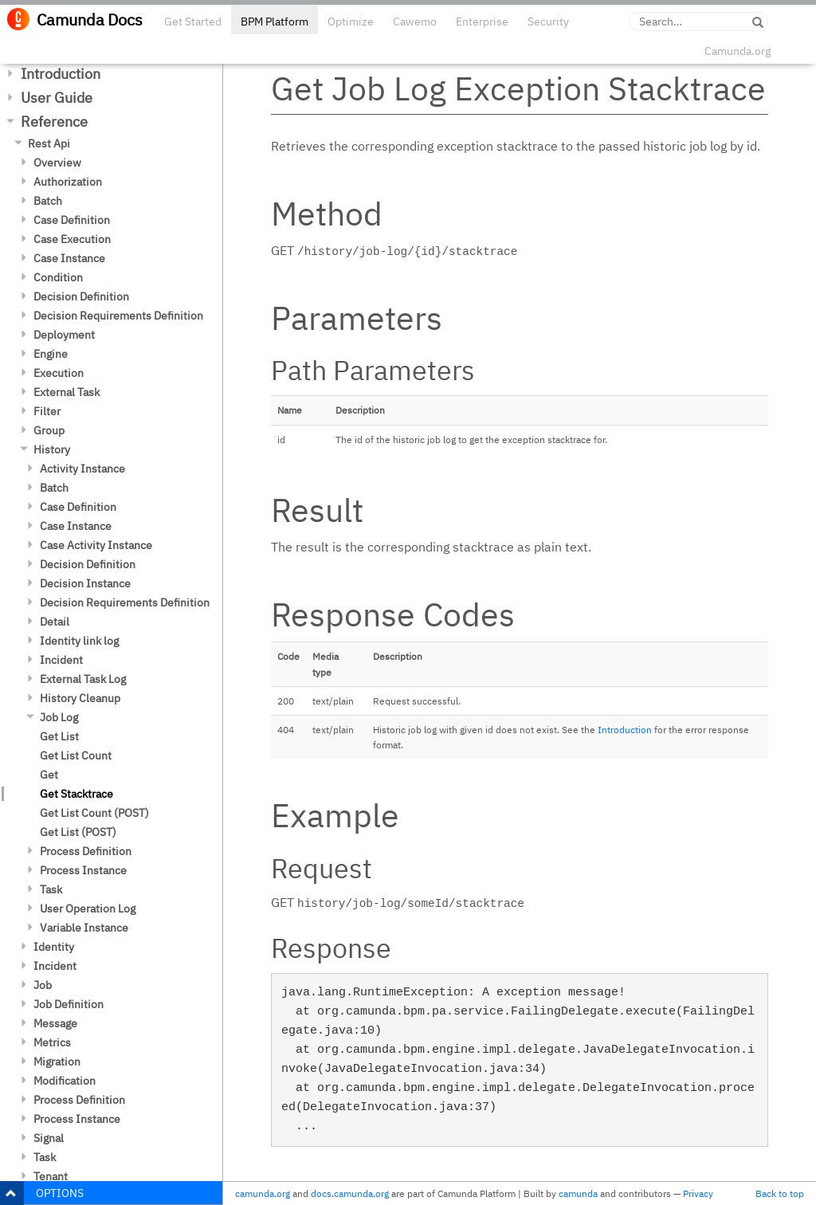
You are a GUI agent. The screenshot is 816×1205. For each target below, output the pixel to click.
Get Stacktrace (76, 794)
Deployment (64, 335)
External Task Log (83, 679)
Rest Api (49, 143)
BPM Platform (274, 21)
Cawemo (415, 21)
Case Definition (71, 220)
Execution (58, 373)
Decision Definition (81, 296)
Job (42, 985)
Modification (64, 1081)
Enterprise (482, 21)
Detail (54, 621)
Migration (56, 1061)
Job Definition (68, 1004)
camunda (578, 1193)
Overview (57, 162)
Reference (54, 121)
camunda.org (262, 1193)
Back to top (779, 1193)
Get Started (193, 21)
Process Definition (85, 851)
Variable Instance (84, 927)
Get (49, 774)
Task (51, 889)
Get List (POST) (78, 832)
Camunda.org (737, 51)
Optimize (351, 21)
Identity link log (79, 641)
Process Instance (83, 870)
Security (548, 21)
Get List (59, 736)
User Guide (56, 97)
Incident (61, 660)
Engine (50, 354)
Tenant (50, 1176)
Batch (47, 201)
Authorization (67, 182)
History (51, 449)
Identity (53, 947)
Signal (48, 1138)
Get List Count (76, 755)
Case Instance (69, 258)
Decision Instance (85, 583)
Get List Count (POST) (94, 813)
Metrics (52, 1042)
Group (49, 430)
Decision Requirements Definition (118, 315)
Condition (58, 277)
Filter (47, 411)
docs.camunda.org (350, 1193)
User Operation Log (87, 908)
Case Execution (72, 239)
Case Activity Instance (96, 545)
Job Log (59, 717)
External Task (66, 392)
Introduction (60, 74)
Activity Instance (82, 468)
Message (55, 1023)
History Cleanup (80, 698)
